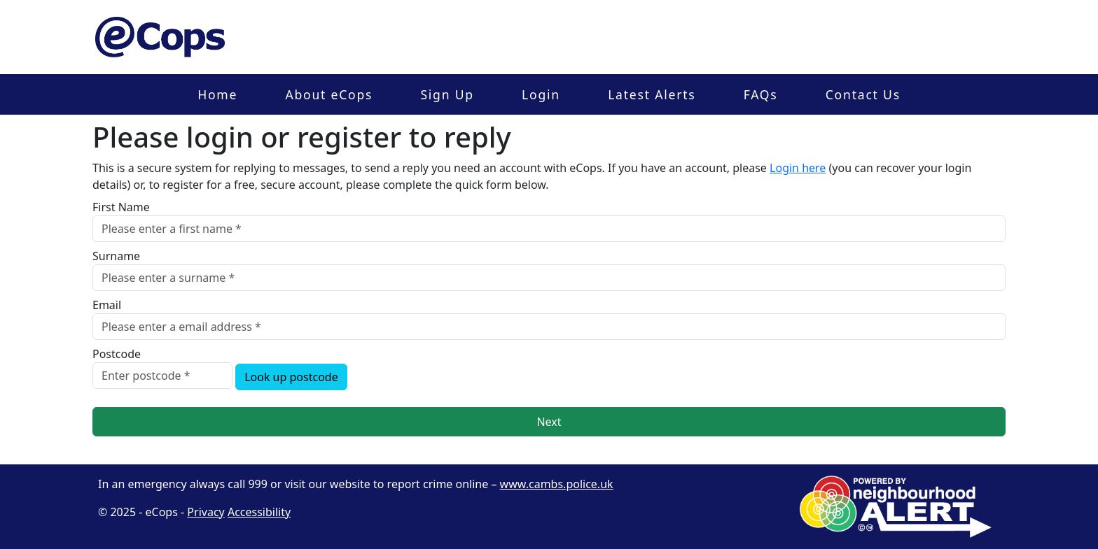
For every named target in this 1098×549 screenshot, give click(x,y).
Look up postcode (291, 377)
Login (541, 94)
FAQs (761, 94)
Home (217, 94)
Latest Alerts (651, 94)
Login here (798, 168)
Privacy (205, 512)
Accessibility (259, 512)
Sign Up (446, 94)
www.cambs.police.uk (556, 484)
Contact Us (863, 94)
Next (548, 421)
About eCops (329, 94)
